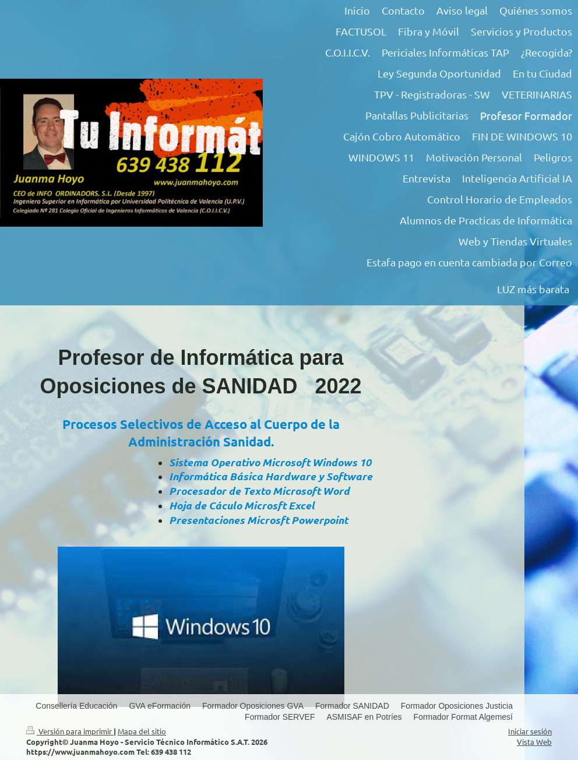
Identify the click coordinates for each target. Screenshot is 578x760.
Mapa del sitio (142, 731)
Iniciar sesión (530, 731)
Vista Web (534, 742)
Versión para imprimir (70, 731)
